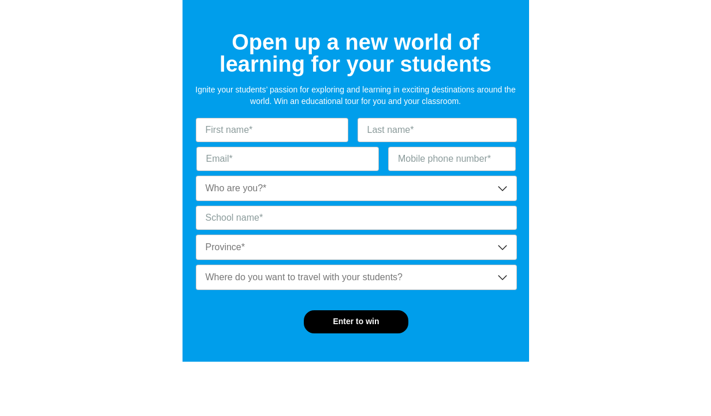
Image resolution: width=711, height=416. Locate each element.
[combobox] (356, 188)
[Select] (356, 188)
